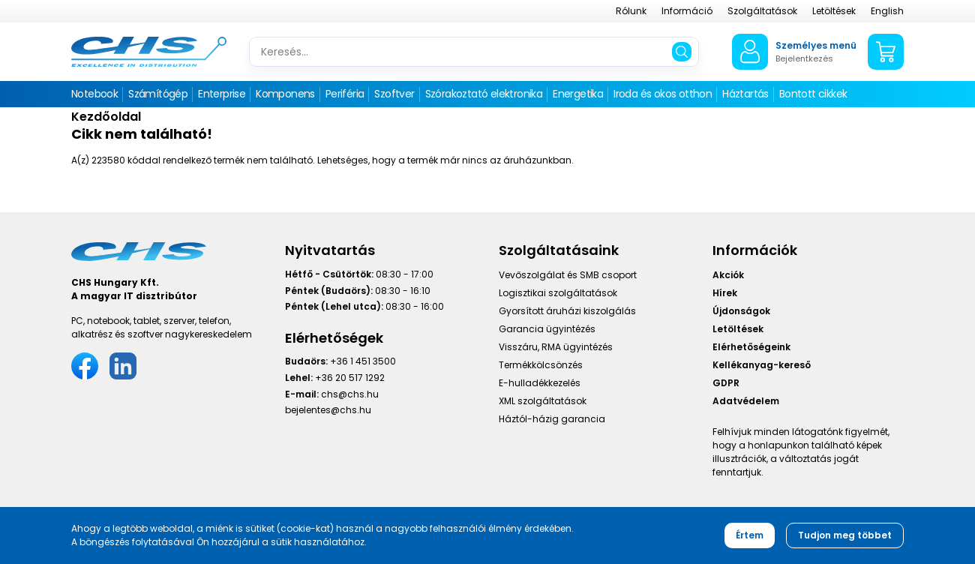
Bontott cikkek (813, 93)
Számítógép (158, 93)
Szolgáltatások (762, 10)
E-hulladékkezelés (539, 382)
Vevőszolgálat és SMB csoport (568, 274)
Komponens (285, 93)
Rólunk (631, 10)
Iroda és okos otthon (663, 93)
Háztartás (745, 93)
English (887, 10)
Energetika (578, 93)
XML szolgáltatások (542, 400)
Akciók (728, 274)
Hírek (724, 292)
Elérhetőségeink (751, 346)
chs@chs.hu (350, 394)
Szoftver (394, 93)
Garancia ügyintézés (547, 328)
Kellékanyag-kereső (761, 364)
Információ (687, 10)
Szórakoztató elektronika (484, 93)
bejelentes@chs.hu (328, 410)
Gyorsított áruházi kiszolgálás (567, 310)
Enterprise (221, 93)
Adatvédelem (745, 400)
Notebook (94, 93)
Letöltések (834, 10)
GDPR (726, 382)
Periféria (345, 93)
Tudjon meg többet (845, 535)
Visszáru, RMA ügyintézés (556, 346)
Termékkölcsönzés (541, 364)
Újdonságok (741, 310)
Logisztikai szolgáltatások (558, 292)
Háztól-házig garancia (552, 418)
